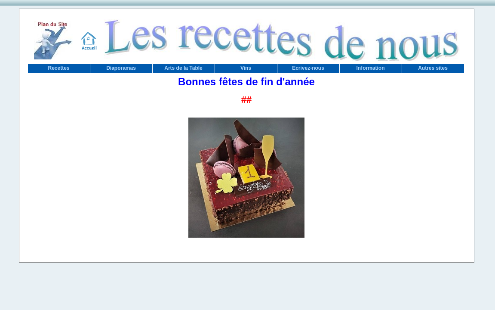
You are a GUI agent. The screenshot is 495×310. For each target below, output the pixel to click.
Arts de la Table (183, 68)
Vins (245, 68)
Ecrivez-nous (308, 68)
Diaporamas (121, 68)
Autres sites (433, 68)
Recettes (58, 68)
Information (371, 68)
